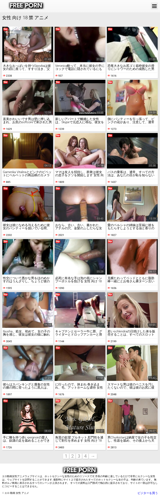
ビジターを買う (148, 493)
